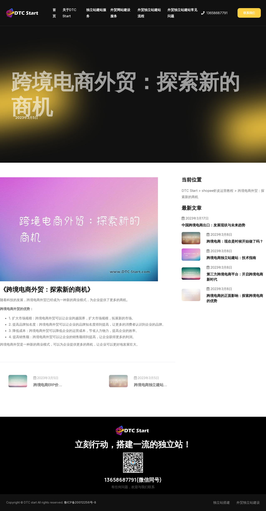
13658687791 (217, 13)
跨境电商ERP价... (55, 384)
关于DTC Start (69, 12)
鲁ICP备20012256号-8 (80, 502)
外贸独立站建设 (248, 502)
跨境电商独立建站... (143, 384)
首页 (54, 12)
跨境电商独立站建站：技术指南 (231, 257)
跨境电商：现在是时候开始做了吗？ (235, 241)
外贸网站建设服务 (120, 12)
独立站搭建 (221, 502)
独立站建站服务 (96, 12)
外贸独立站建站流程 (149, 12)
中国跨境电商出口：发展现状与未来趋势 (213, 225)
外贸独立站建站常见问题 (182, 12)
